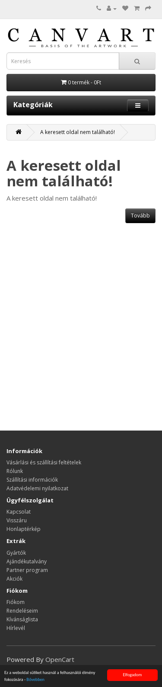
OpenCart (59, 659)
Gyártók (16, 552)
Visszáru (16, 520)
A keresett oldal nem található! (77, 132)
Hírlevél (15, 628)
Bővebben (35, 680)
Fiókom (15, 602)
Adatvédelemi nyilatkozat (37, 488)
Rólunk (14, 471)
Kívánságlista (22, 619)
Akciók (14, 578)
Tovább (140, 215)
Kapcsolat (18, 511)
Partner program (27, 570)
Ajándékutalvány (26, 561)
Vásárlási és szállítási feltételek (43, 462)
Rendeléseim (22, 610)
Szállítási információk (32, 479)
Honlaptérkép (23, 529)
